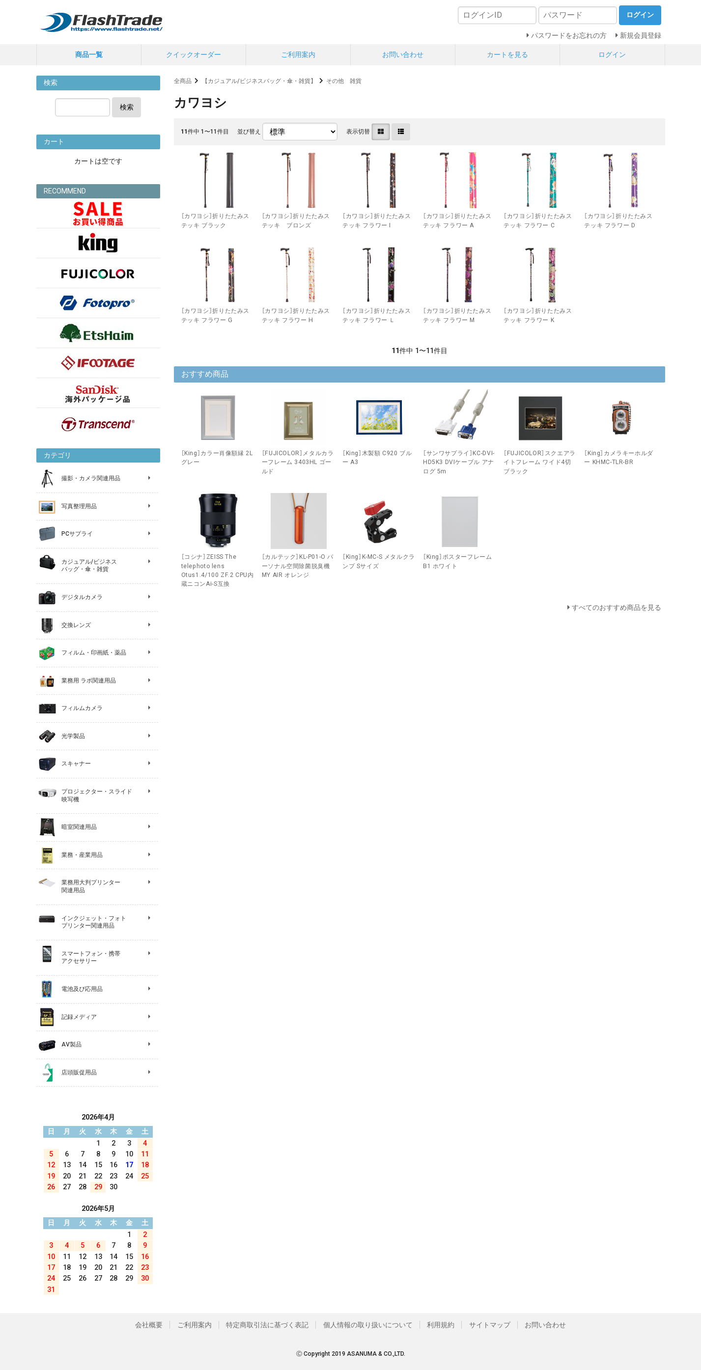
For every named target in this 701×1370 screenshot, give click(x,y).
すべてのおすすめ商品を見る (616, 607)
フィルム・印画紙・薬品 (93, 652)
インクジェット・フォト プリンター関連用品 (93, 922)
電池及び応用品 (82, 989)
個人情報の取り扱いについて (368, 1325)
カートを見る (507, 54)
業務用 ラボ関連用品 (88, 680)
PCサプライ (77, 533)
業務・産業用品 (82, 854)
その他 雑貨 (344, 81)
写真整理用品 (79, 506)
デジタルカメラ (82, 597)
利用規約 (440, 1325)
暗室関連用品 (79, 826)
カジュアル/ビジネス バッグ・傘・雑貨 (89, 565)
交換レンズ (76, 625)
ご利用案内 (298, 54)
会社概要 (149, 1325)
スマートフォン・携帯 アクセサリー (90, 957)
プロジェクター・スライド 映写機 (96, 795)
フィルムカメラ (82, 708)
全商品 (183, 81)
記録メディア (79, 1017)
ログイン (612, 54)
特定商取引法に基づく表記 (267, 1325)
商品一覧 (89, 54)
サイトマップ (489, 1325)
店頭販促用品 (79, 1072)
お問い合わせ (402, 54)
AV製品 (71, 1044)
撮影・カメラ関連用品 (90, 478)
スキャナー (76, 763)
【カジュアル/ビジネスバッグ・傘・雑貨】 (259, 81)
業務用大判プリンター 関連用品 (90, 886)
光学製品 (73, 736)
